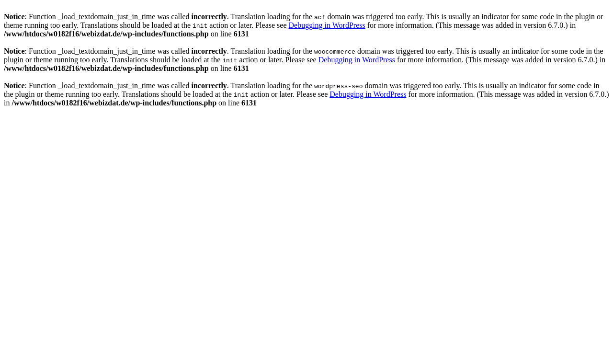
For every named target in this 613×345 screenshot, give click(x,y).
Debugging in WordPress (326, 25)
